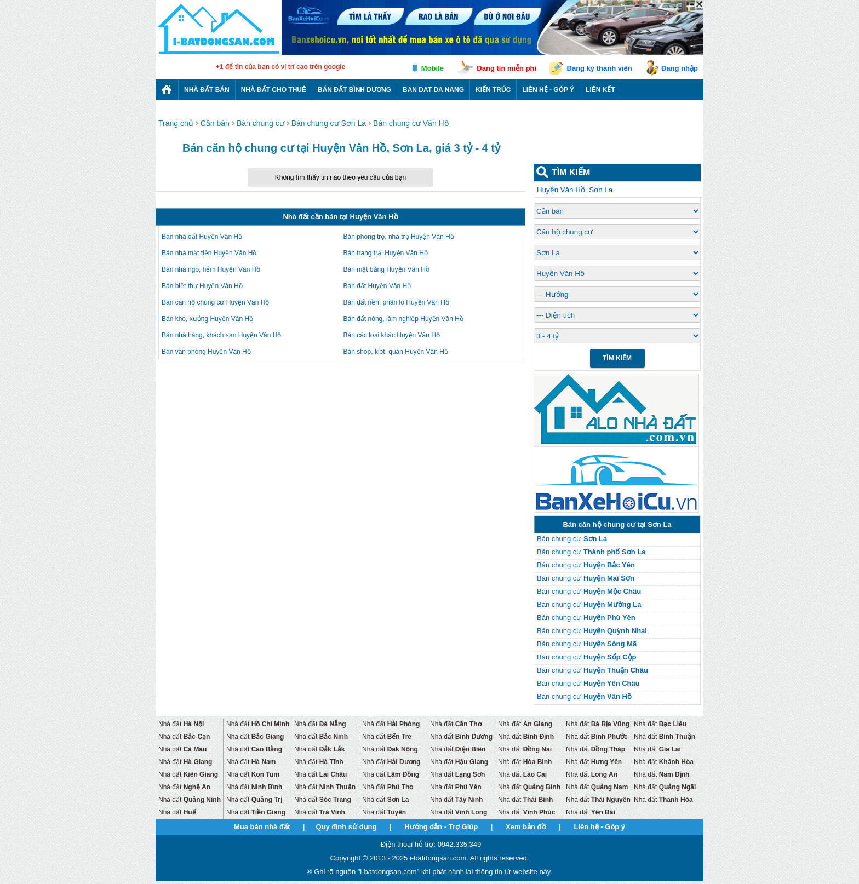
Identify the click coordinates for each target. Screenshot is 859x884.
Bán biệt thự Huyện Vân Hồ (202, 286)
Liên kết (600, 90)
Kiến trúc (493, 90)
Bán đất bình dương (354, 90)
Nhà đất (181, 724)
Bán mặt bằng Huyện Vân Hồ (386, 269)
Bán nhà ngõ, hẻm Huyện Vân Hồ (211, 269)
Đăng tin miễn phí (506, 68)
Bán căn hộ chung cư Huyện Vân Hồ (215, 302)
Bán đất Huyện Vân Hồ (377, 286)
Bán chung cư (572, 539)
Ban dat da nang (433, 90)
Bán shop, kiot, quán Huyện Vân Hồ (395, 351)
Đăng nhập (679, 68)
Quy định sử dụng (346, 827)
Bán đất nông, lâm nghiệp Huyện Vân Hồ (403, 319)
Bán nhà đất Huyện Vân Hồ (202, 236)
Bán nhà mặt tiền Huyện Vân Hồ (209, 253)
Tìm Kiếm (617, 358)
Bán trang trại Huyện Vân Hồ (385, 253)
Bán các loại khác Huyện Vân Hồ (391, 335)
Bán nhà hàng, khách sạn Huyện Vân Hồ (221, 335)
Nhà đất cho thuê (273, 90)
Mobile (432, 68)
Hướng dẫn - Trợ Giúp (441, 827)
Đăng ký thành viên (599, 68)
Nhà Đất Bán (207, 90)
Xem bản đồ (526, 827)
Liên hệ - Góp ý (548, 90)
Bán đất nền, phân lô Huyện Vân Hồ (396, 302)
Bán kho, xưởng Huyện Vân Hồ (207, 319)
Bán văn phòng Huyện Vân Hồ (206, 351)
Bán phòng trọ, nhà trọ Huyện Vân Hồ (398, 236)
